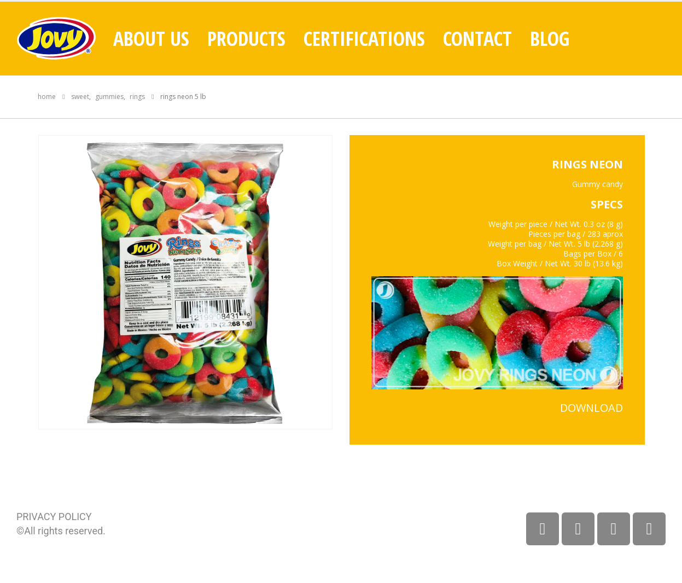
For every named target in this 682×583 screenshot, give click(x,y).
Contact (477, 39)
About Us (151, 39)
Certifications (364, 39)
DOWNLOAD (591, 407)
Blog (549, 39)
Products (246, 39)
